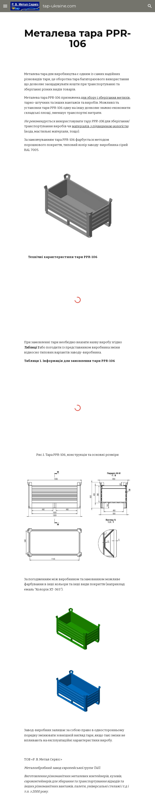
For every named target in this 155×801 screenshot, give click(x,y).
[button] (5, 6)
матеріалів (100, 126)
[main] (77, 38)
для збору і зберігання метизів (105, 98)
